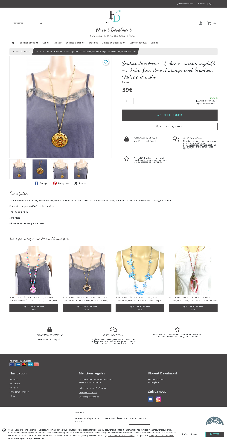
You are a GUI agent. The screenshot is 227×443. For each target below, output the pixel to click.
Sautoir (27, 51)
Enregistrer (61, 183)
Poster (80, 183)
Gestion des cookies (88, 392)
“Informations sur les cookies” (121, 435)
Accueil (16, 51)
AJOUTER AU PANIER (169, 115)
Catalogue (14, 383)
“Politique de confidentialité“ (161, 435)
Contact (201, 3)
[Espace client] (200, 23)
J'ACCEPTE (214, 434)
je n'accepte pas (189, 434)
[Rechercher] (41, 23)
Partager (41, 183)
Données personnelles (89, 396)
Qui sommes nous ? (19, 392)
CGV (12, 396)
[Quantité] (128, 101)
